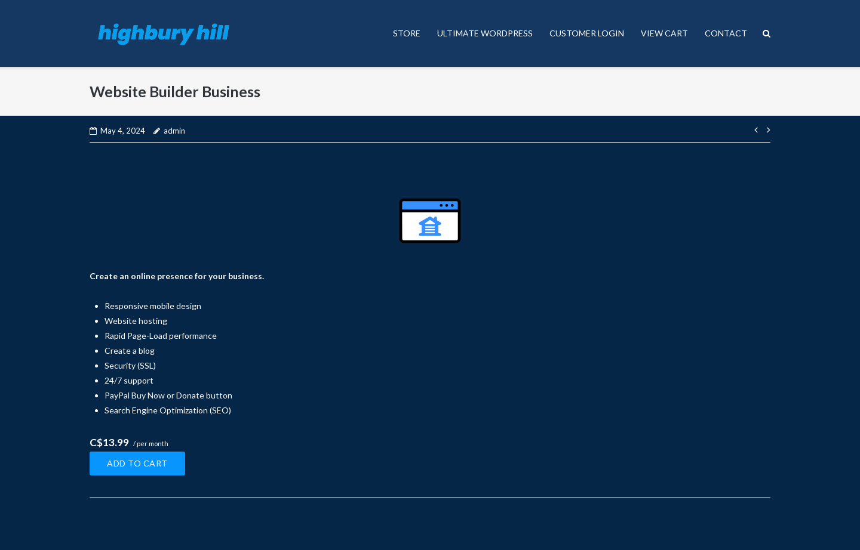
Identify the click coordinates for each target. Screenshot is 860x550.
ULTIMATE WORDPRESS (485, 33)
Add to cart (137, 463)
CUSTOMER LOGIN (586, 33)
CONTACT (726, 33)
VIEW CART (664, 33)
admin (174, 130)
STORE (406, 33)
